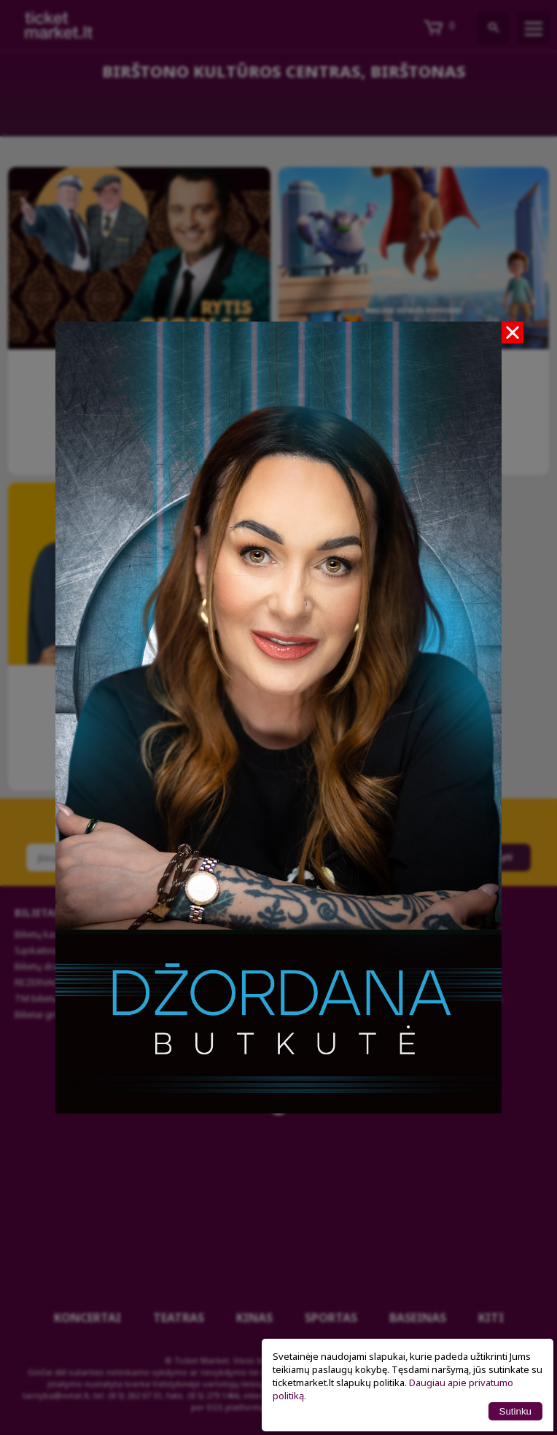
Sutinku (515, 1411)
